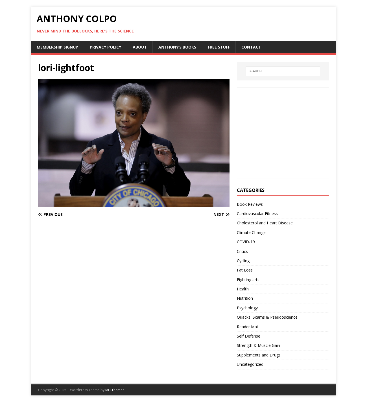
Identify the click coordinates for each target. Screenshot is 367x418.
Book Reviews (250, 204)
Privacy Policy (105, 47)
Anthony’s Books (177, 47)
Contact (251, 47)
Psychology (247, 307)
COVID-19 (246, 241)
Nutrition (245, 298)
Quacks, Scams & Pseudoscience (267, 317)
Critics (242, 251)
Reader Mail (248, 326)
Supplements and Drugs (259, 355)
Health (243, 289)
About (140, 47)
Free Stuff (219, 47)
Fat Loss (245, 270)
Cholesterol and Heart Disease (265, 223)
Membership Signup (57, 47)
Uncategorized (250, 364)
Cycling (243, 260)
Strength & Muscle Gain (258, 345)
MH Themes (114, 390)
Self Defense (248, 336)
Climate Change (251, 232)
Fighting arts (248, 279)
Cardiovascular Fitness (257, 213)
